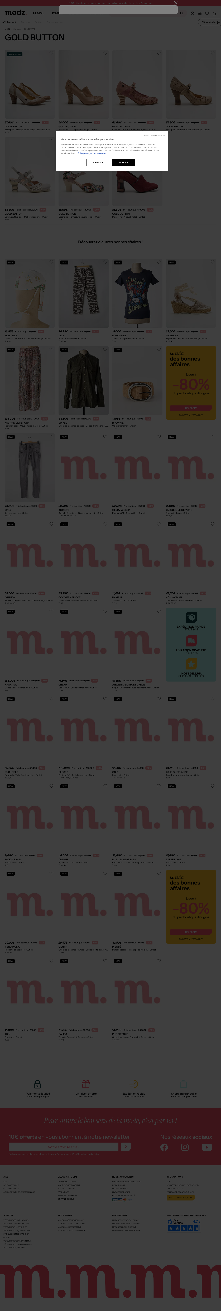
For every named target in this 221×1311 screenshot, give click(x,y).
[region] (112, 151)
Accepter (123, 162)
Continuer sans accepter (154, 135)
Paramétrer (98, 162)
